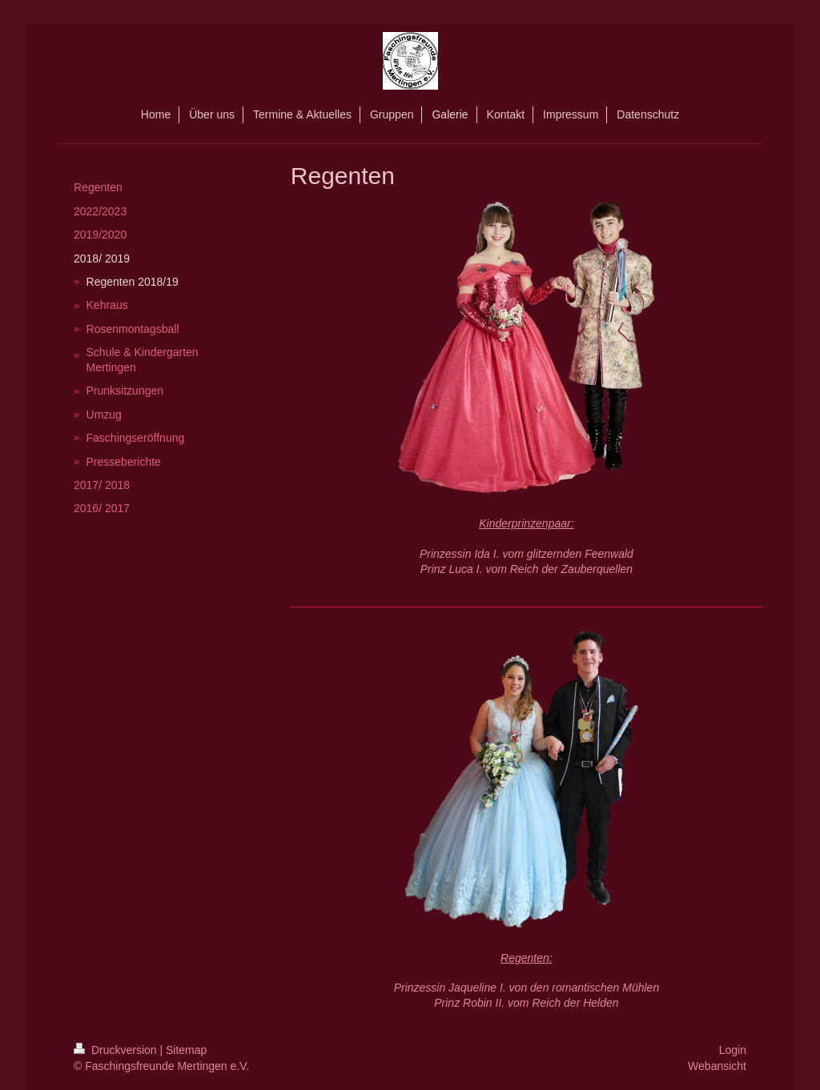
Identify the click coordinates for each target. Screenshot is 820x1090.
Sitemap (186, 1050)
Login (732, 1050)
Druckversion (116, 1050)
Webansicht (717, 1066)
